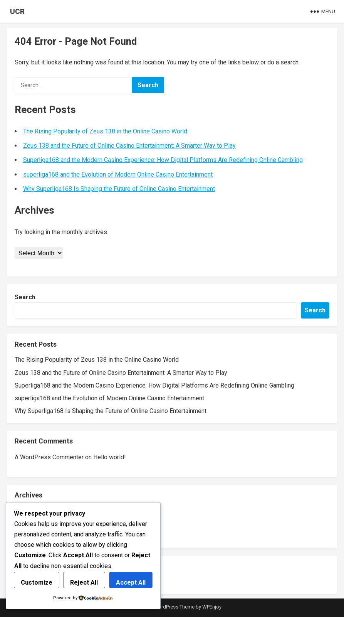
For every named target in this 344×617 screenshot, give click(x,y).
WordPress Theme (174, 607)
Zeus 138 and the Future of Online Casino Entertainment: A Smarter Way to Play (129, 145)
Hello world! (109, 457)
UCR (17, 11)
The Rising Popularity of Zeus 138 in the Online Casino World (105, 131)
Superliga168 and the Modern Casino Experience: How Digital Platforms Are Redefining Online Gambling (163, 160)
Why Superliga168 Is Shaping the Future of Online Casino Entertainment (119, 188)
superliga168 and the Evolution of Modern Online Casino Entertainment (118, 174)
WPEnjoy (212, 607)
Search (25, 297)
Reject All (84, 582)
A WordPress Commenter (49, 457)
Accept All (131, 582)
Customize (36, 582)
